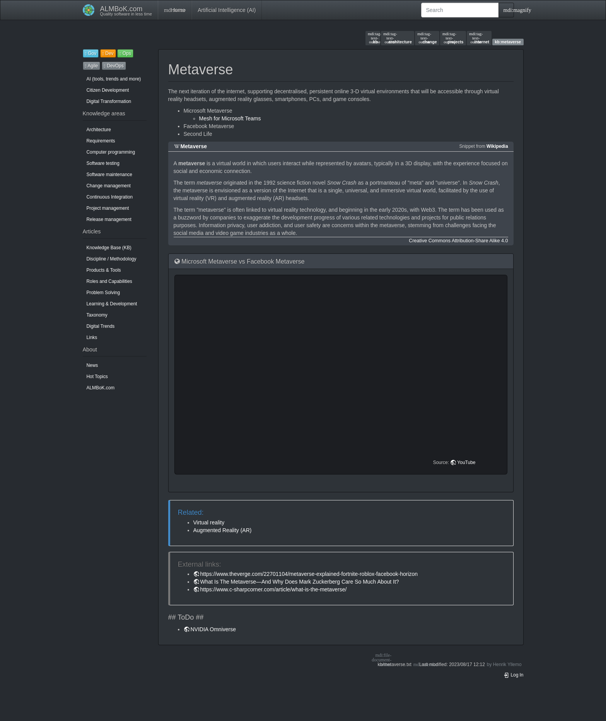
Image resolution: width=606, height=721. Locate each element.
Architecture (99, 129)
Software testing (103, 163)
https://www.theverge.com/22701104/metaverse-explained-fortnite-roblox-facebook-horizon (309, 574)
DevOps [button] (114, 66)
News (92, 365)
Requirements (101, 141)
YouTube (466, 462)
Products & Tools (104, 270)
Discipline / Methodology (112, 259)
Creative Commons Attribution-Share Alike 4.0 (458, 240)
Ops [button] (125, 53)
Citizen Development (108, 90)
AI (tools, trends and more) (114, 79)
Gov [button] (91, 53)
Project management (108, 208)
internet (479, 38)
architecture (397, 38)
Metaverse (194, 146)
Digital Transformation (109, 101)
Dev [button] (108, 53)
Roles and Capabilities (109, 281)
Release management (109, 219)
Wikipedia (497, 146)
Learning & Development (112, 304)
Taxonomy (97, 315)
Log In (514, 675)
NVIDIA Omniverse (213, 629)
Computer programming (111, 152)
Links (92, 337)
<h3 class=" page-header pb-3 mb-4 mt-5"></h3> (342, 374)
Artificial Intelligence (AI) (227, 10)
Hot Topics (97, 376)
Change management (109, 185)
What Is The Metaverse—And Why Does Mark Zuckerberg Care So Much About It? (299, 582)
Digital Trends (101, 326)
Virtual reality (209, 522)
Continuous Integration (110, 197)
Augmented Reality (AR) (222, 530)
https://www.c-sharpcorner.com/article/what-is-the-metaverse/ (273, 589)
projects (452, 38)
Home (174, 10)
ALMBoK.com (101, 387)
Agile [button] (91, 66)
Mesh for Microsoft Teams (230, 118)
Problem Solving (103, 292)
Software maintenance (109, 174)
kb (373, 38)
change (427, 38)
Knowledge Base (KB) (109, 247)
